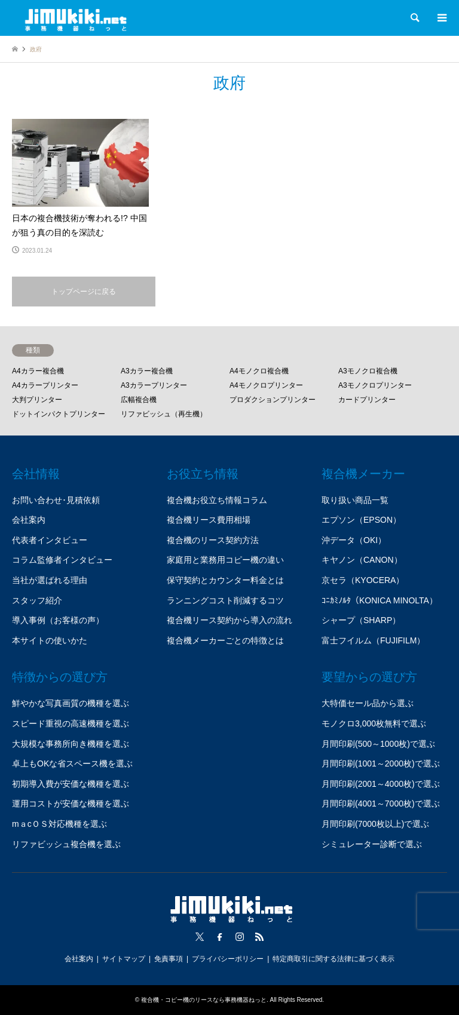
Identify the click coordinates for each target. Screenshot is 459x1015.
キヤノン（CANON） (362, 560)
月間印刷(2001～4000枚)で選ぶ (381, 784)
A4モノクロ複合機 (259, 371)
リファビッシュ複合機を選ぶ (66, 844)
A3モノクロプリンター (375, 385)
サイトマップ (123, 959)
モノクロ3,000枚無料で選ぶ (374, 723)
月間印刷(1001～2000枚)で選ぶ (381, 763)
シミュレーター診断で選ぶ (372, 844)
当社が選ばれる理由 (49, 580)
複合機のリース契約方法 (213, 540)
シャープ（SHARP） (361, 620)
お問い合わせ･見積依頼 (56, 500)
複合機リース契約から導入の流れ (229, 620)
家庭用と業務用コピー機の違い (225, 560)
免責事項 (168, 959)
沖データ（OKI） (354, 540)
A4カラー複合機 (38, 371)
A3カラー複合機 (147, 371)
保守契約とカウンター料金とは (225, 580)
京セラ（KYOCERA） (363, 580)
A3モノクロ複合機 (367, 371)
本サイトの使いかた (49, 640)
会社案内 (28, 520)
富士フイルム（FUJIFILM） (373, 640)
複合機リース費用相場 (208, 520)
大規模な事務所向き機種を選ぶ (70, 744)
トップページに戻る (83, 291)
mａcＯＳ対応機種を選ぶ (59, 824)
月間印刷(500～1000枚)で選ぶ (378, 744)
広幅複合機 (139, 399)
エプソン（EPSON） (361, 520)
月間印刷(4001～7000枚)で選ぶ (381, 803)
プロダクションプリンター (273, 399)
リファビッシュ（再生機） (164, 414)
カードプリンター (367, 399)
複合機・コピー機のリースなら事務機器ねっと (204, 999)
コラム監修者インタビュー (62, 560)
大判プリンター (37, 399)
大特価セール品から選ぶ (368, 703)
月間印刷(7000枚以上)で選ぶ (375, 824)
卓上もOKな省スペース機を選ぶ (72, 763)
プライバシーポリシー (228, 959)
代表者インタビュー (49, 540)
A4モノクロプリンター (266, 385)
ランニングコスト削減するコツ (225, 600)
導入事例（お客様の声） (58, 620)
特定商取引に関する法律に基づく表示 (333, 959)
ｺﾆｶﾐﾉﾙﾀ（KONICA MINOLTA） (379, 600)
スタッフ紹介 (37, 600)
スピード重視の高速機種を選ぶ (70, 723)
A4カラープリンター (45, 385)
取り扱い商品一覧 (355, 500)
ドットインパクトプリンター (58, 414)
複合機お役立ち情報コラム (217, 500)
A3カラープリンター (154, 385)
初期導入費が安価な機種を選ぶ (70, 784)
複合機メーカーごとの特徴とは (225, 640)
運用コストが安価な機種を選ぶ (70, 803)
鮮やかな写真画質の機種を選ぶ (70, 703)
